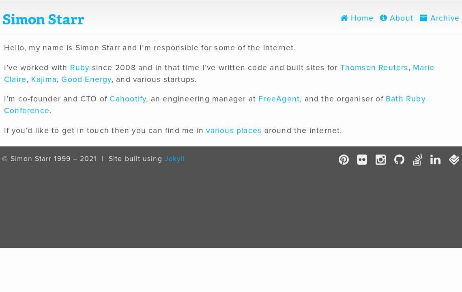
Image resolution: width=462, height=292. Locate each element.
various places (234, 130)
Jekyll (175, 159)
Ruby (80, 68)
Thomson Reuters (374, 68)
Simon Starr (43, 19)
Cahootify (128, 99)
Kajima (44, 79)
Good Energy (86, 79)
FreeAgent (279, 99)
